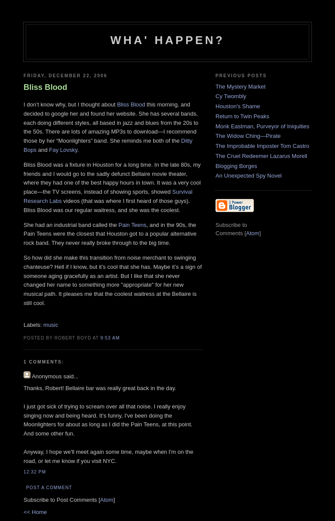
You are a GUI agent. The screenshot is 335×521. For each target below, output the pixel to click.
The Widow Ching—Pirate (248, 136)
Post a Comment (49, 487)
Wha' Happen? (167, 40)
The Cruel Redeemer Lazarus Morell (261, 156)
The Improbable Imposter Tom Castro (262, 146)
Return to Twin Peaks (242, 116)
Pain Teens (133, 225)
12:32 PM (35, 472)
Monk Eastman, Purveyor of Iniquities (262, 126)
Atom (106, 500)
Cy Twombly (230, 96)
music (51, 325)
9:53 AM (110, 338)
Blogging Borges (236, 166)
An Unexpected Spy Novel (248, 175)
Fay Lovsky (63, 150)
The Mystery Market (240, 86)
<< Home (35, 512)
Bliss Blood (131, 104)
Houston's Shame (237, 106)
